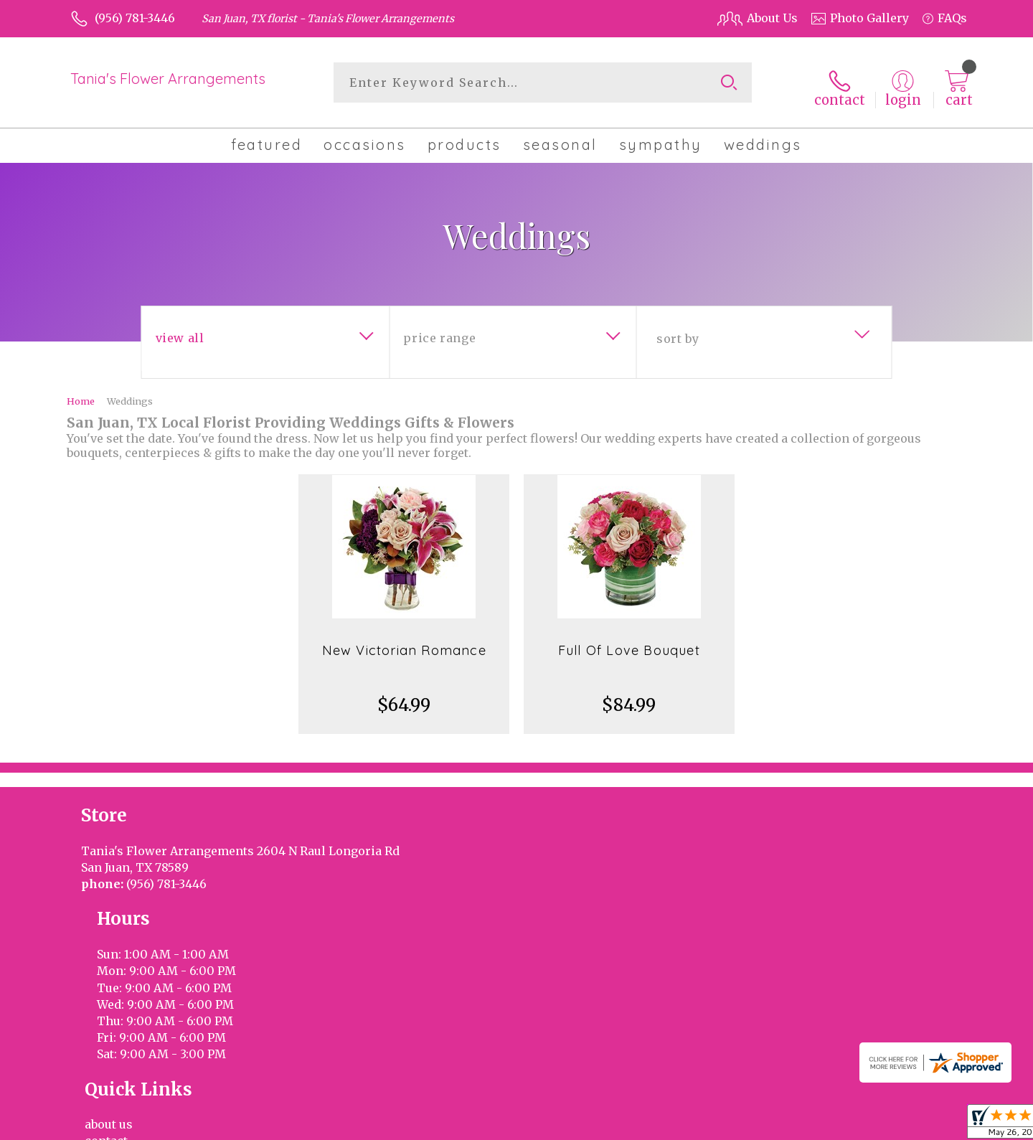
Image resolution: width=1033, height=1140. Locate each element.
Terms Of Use (764, 1124)
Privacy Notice (852, 1124)
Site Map (927, 1124)
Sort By (677, 331)
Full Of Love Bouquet (629, 642)
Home (81, 393)
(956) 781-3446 (135, 18)
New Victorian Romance (404, 642)
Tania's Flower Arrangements (167, 79)
